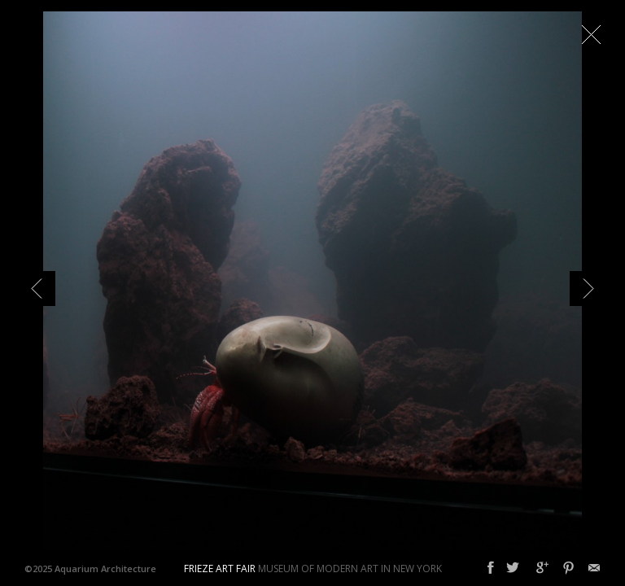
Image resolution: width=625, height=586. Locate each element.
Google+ (542, 568)
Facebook (490, 568)
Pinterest (568, 568)
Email (594, 568)
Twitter (512, 568)
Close (591, 34)
